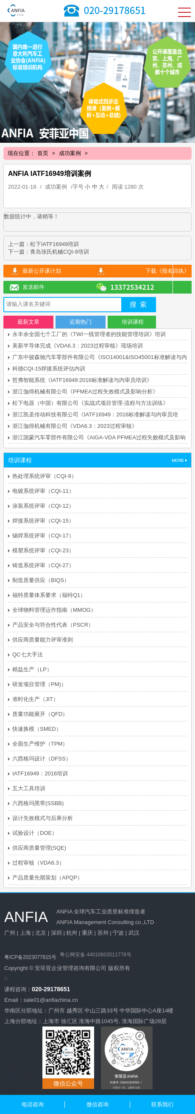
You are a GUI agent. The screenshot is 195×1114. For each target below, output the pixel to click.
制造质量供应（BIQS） (41, 580)
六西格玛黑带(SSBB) (38, 803)
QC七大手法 (27, 654)
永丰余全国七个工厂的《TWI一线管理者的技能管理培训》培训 (89, 334)
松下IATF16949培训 (54, 244)
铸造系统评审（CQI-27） (43, 565)
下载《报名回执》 (167, 271)
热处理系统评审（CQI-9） (44, 476)
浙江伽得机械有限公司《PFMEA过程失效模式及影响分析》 (85, 391)
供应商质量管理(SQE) (39, 848)
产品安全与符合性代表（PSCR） (53, 625)
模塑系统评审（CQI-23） (43, 550)
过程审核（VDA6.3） (38, 863)
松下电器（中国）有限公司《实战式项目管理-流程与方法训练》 (90, 403)
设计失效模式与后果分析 (42, 818)
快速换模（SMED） (36, 729)
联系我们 (162, 1104)
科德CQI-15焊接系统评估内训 (48, 368)
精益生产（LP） (32, 669)
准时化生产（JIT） (35, 699)
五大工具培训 (28, 788)
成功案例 (70, 153)
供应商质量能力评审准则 (42, 639)
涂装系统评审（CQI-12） (43, 506)
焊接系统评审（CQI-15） (43, 520)
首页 (42, 153)
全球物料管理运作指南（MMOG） (54, 610)
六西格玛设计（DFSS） (41, 758)
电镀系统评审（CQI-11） (43, 491)
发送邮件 (33, 287)
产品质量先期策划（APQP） (47, 877)
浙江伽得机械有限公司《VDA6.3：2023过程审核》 (74, 426)
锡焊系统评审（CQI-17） (43, 535)
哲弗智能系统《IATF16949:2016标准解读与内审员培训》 (82, 380)
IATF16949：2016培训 (40, 773)
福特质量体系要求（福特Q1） (49, 595)
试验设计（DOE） (34, 833)
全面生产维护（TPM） (40, 744)
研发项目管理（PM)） (39, 684)
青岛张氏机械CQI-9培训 (59, 252)
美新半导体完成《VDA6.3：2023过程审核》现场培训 (77, 345)
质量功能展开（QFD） (40, 714)
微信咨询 (97, 1104)
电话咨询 (33, 1104)
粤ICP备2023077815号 (30, 957)
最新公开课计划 (41, 271)
